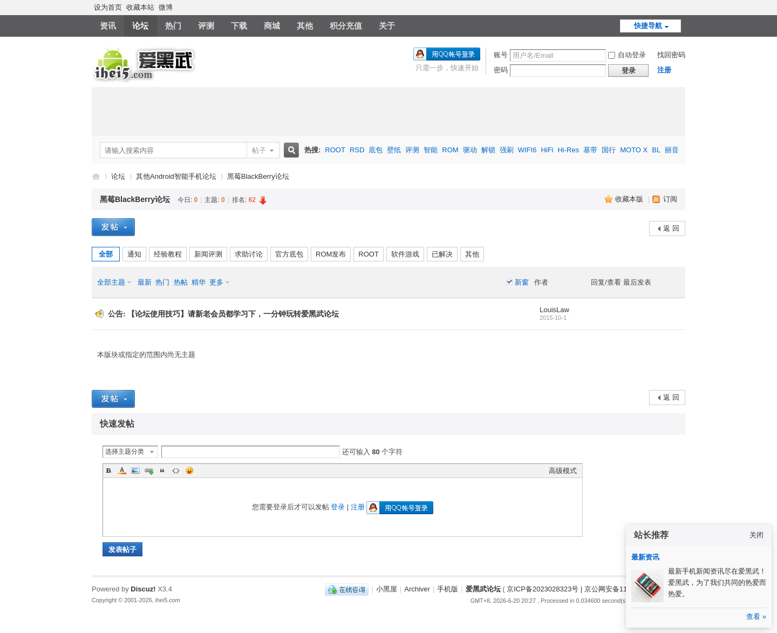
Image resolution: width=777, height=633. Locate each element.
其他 (305, 25)
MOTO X (634, 150)
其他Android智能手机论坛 (176, 176)
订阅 (670, 199)
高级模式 (563, 471)
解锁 (488, 150)
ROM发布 (331, 254)
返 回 (671, 228)
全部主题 (111, 282)
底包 (376, 150)
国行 (609, 150)
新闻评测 (208, 254)
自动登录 (627, 55)
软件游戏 (405, 254)
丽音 (672, 150)
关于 (387, 25)
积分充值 (346, 25)
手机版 (447, 589)
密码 (501, 70)
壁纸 (394, 150)
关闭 (756, 535)
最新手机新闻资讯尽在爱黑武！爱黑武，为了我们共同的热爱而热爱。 (717, 582)
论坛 (140, 25)
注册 (664, 70)
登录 (338, 507)
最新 (145, 282)
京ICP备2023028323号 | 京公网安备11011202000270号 (594, 589)
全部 (106, 254)
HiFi (547, 150)
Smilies (189, 470)
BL (656, 150)
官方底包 (289, 254)
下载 (239, 25)
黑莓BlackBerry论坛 (258, 176)
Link (149, 470)
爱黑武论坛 (96, 176)
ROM (450, 150)
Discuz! (143, 589)
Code (176, 470)
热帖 (181, 282)
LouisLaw (554, 310)
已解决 (442, 254)
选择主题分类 (124, 451)
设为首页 (108, 7)
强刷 (507, 150)
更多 (216, 282)
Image (135, 470)
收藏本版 (630, 199)
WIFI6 (527, 150)
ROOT (335, 150)
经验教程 (168, 254)
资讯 (108, 25)
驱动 (470, 150)
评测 (206, 25)
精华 (199, 282)
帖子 (259, 150)
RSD (357, 150)
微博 (166, 7)
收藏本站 (140, 7)
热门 (173, 25)
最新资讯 (645, 557)
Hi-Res (568, 150)
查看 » (756, 616)
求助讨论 (249, 254)
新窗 (522, 282)
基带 (590, 150)
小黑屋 (386, 589)
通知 (134, 254)
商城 (272, 25)
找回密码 (671, 55)
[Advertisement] (388, 111)
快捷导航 (648, 26)
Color (122, 470)
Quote (162, 470)
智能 (431, 150)
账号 (501, 55)
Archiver (417, 589)
